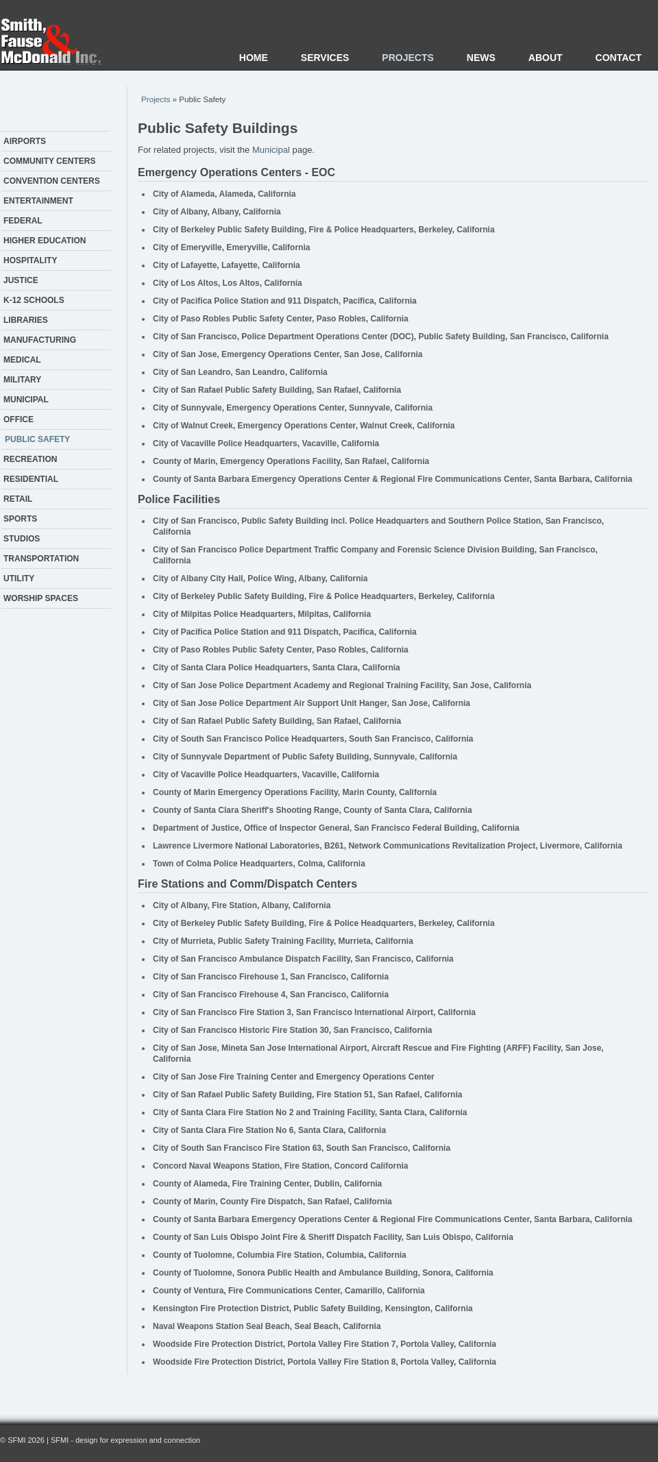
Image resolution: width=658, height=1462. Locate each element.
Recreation (30, 459)
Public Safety (37, 439)
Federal (22, 221)
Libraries (25, 320)
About (545, 57)
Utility (18, 578)
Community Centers (49, 161)
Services (325, 57)
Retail (17, 499)
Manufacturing (39, 340)
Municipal (26, 399)
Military (22, 380)
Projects (407, 57)
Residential (30, 479)
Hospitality (30, 260)
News (481, 57)
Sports (20, 519)
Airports (24, 141)
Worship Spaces (40, 598)
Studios (21, 539)
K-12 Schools (33, 300)
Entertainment (38, 201)
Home (253, 57)
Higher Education (44, 240)
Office (18, 419)
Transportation (41, 558)
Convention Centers (51, 181)
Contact (619, 57)
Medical (22, 360)
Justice (20, 280)
